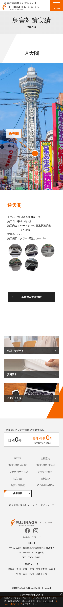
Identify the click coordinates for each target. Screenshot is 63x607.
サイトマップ (47, 505)
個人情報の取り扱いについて (23, 505)
